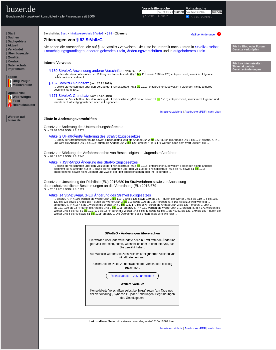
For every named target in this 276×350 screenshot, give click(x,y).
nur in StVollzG (201, 17)
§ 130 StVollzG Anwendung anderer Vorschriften (86, 71)
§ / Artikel (148, 16)
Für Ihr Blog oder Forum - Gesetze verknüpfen (250, 48)
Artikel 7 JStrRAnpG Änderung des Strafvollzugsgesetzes (93, 162)
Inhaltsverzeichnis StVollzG (86, 33)
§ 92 (109, 33)
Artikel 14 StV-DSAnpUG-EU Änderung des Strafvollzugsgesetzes (100, 195)
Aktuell (13, 45)
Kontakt (13, 61)
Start (11, 33)
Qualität (13, 57)
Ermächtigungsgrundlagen (64, 51)
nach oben (214, 111)
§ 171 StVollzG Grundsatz (69, 96)
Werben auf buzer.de (16, 118)
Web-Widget (22, 97)
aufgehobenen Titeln (189, 51)
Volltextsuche (196, 8)
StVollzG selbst (206, 47)
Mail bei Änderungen (206, 34)
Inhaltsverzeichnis (171, 111)
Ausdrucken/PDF (195, 111)
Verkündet (15, 49)
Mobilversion (22, 85)
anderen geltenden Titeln (105, 51)
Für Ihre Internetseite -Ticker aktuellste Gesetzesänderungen (247, 66)
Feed (16, 101)
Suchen (13, 37)
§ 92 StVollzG (89, 39)
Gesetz (163, 16)
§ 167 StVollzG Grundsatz (69, 83)
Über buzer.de (18, 53)
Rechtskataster (24, 105)
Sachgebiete (17, 41)
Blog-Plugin (21, 81)
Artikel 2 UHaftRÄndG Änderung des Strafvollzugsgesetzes (94, 136)
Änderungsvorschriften (144, 51)
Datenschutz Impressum (17, 67)
